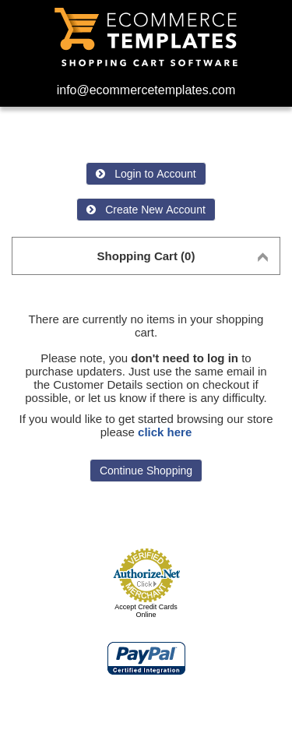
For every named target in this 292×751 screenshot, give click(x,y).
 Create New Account (146, 209)
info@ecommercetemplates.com (146, 90)
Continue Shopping (146, 470)
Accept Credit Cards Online (146, 611)
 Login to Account (146, 173)
